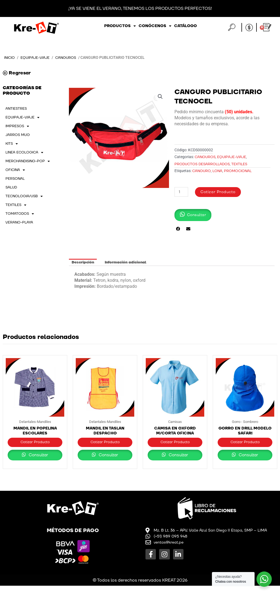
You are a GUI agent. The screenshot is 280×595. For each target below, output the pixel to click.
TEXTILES (15, 205)
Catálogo (185, 25)
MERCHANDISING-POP (27, 161)
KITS (11, 144)
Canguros (70, 57)
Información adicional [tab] (125, 262)
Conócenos (155, 26)
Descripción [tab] (83, 262)
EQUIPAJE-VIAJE (37, 57)
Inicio (10, 57)
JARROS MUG (17, 135)
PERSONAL (15, 178)
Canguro (201, 171)
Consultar (35, 464)
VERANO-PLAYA (19, 222)
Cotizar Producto (220, 192)
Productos (120, 26)
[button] (160, 97)
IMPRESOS (17, 126)
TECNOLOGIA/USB (24, 196)
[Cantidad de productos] (181, 192)
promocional (238, 171)
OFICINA (15, 170)
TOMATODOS (19, 214)
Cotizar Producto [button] (35, 444)
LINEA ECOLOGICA (24, 152)
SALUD (11, 187)
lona (217, 171)
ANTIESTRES (16, 108)
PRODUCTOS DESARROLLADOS (202, 164)
